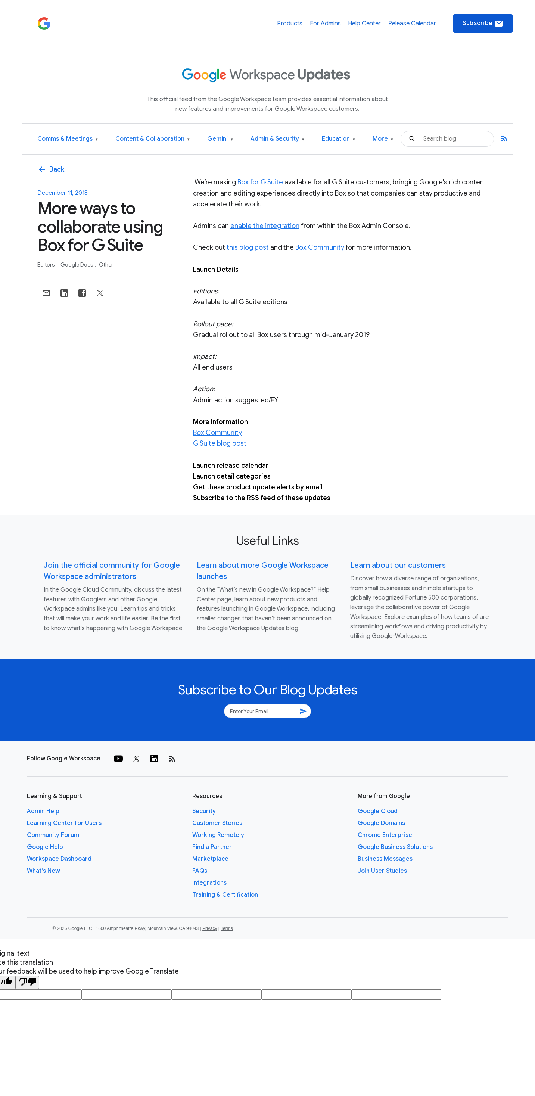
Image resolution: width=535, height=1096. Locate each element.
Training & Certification (225, 895)
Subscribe (483, 23)
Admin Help (43, 811)
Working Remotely (218, 835)
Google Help (45, 847)
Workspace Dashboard (59, 859)
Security (204, 811)
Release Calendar (412, 23)
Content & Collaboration (152, 139)
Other (106, 264)
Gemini (220, 139)
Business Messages (385, 859)
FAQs (199, 871)
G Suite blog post (219, 443)
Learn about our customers (398, 565)
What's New (43, 871)
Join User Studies (382, 871)
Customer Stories (217, 823)
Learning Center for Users (64, 823)
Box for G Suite (260, 182)
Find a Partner (212, 847)
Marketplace (210, 859)
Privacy (209, 928)
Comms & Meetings (67, 139)
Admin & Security (277, 139)
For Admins (325, 23)
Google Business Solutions (395, 847)
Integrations (209, 883)
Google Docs (77, 264)
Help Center (364, 23)
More (383, 139)
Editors (46, 264)
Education (338, 139)
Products (289, 23)
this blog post (248, 247)
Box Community (319, 247)
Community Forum (53, 835)
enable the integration (264, 226)
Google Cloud (378, 811)
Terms (227, 928)
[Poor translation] (27, 982)
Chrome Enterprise (385, 835)
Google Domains (381, 823)
